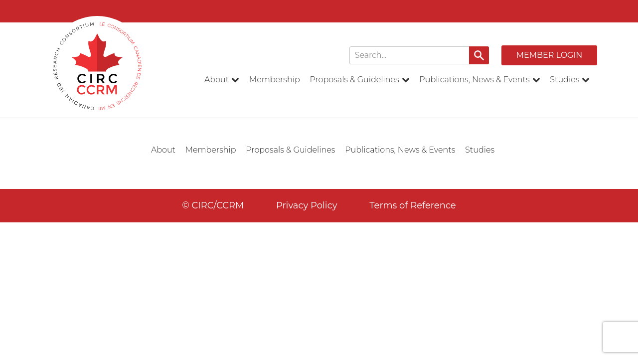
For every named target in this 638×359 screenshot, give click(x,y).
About (221, 79)
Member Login (549, 55)
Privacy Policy (306, 205)
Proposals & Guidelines (359, 79)
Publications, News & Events (479, 79)
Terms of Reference (412, 205)
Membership (274, 79)
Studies (570, 79)
